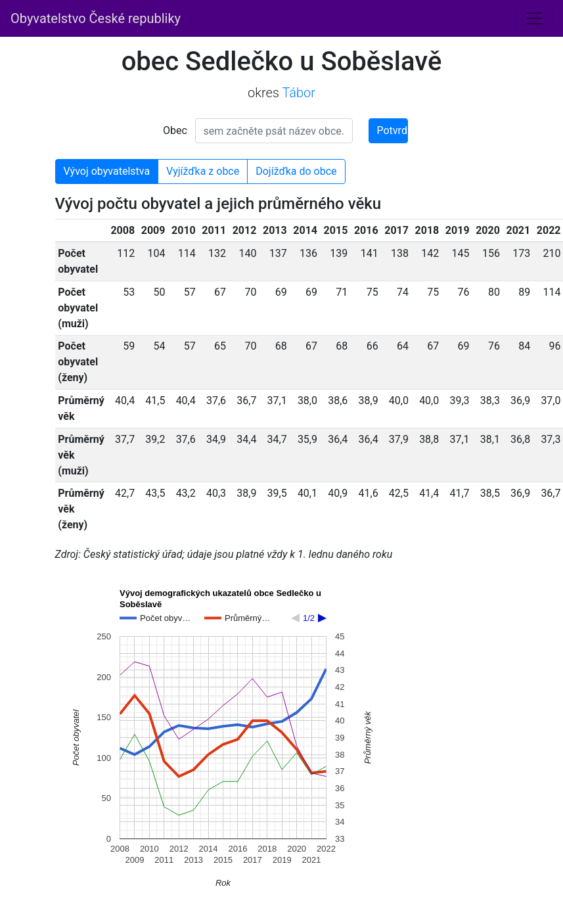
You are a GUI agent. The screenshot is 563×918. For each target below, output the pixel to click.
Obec (175, 130)
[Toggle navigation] (534, 18)
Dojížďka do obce (296, 171)
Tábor (298, 93)
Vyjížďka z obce (202, 171)
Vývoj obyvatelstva (107, 171)
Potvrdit (392, 130)
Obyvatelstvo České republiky (96, 18)
